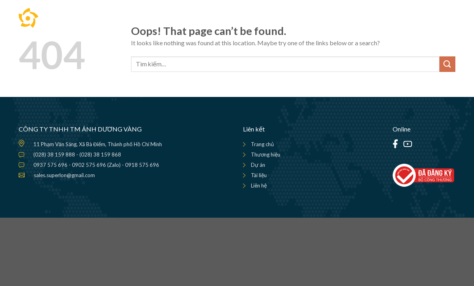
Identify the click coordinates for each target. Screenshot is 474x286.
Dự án (258, 165)
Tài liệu (259, 175)
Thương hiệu (265, 154)
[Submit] (447, 64)
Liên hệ (259, 185)
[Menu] (448, 18)
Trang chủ (262, 144)
